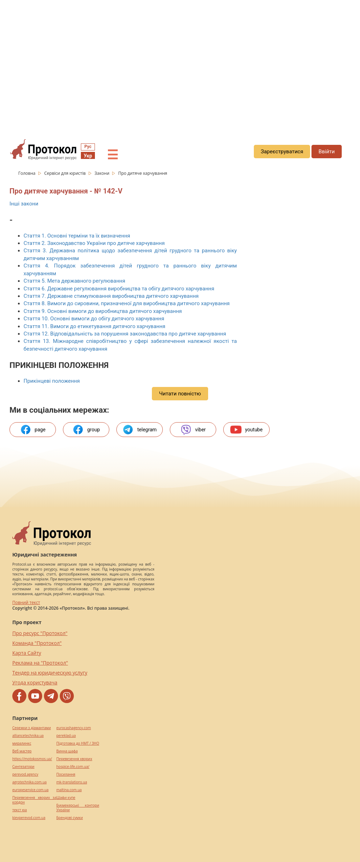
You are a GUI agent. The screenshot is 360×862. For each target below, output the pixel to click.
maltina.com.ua (69, 790)
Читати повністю (180, 393)
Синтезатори (23, 766)
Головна (27, 173)
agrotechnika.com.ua (29, 782)
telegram (139, 429)
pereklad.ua (66, 735)
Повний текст (26, 602)
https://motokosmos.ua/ (32, 759)
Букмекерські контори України (77, 807)
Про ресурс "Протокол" (40, 633)
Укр (88, 156)
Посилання (65, 774)
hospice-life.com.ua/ (72, 766)
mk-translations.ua (71, 782)
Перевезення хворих (74, 759)
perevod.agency (25, 774)
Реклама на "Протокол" (40, 662)
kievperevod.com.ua (28, 817)
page (33, 429)
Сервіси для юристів (65, 173)
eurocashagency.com (73, 728)
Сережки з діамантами (31, 728)
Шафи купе (65, 797)
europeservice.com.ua (30, 790)
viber (193, 429)
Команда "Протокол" (37, 643)
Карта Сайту (26, 652)
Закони (102, 173)
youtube (246, 429)
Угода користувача (34, 682)
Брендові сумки (69, 817)
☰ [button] (112, 155)
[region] (180, 63)
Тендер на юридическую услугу (49, 672)
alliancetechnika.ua (28, 735)
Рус (87, 146)
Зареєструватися (282, 151)
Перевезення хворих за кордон (34, 800)
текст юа (19, 810)
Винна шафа (67, 751)
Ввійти (327, 151)
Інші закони (23, 204)
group (86, 429)
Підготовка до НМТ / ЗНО (77, 743)
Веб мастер (22, 751)
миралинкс (21, 743)
